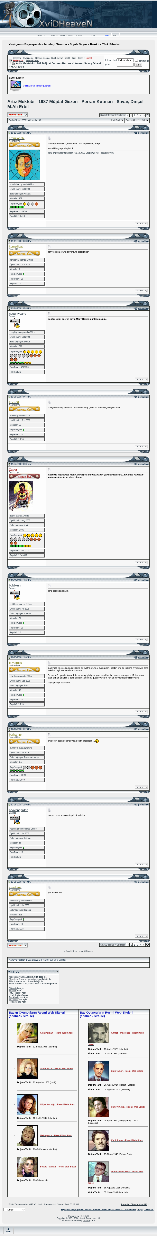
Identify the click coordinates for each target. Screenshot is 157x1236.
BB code (13, 988)
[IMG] (11, 993)
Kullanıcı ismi (111, 60)
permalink (143, 133)
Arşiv (139, 1209)
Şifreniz (108, 64)
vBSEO (86, 1220)
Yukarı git (149, 1209)
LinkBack (115, 120)
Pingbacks (13, 999)
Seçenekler (131, 120)
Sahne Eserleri (32, 60)
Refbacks (13, 1002)
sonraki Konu (85, 951)
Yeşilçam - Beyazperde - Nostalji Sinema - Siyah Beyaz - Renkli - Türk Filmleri (48, 58)
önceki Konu (71, 951)
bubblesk (15, 585)
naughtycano (17, 313)
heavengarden (18, 810)
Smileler (12, 990)
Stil (144, 120)
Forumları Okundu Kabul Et (134, 1204)
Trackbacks (14, 997)
